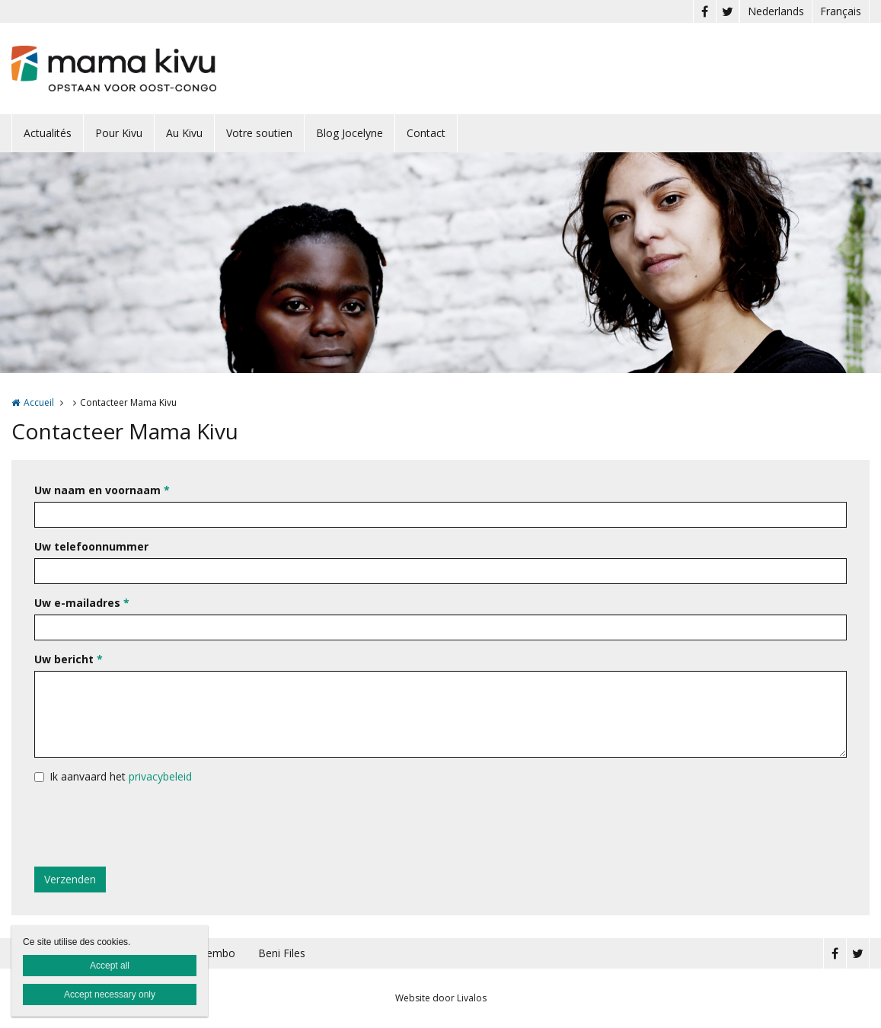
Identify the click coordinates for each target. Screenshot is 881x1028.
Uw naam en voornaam (102, 490)
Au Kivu (184, 133)
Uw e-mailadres (81, 602)
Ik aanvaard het (120, 776)
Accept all (109, 965)
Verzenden (70, 879)
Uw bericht (68, 659)
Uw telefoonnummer (91, 546)
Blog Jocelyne (349, 133)
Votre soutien (259, 133)
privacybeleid (160, 776)
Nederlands (776, 11)
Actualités (48, 133)
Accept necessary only (109, 994)
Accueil (39, 402)
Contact (426, 133)
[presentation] (150, 825)
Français (840, 11)
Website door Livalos (441, 997)
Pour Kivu (118, 133)
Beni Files (281, 953)
